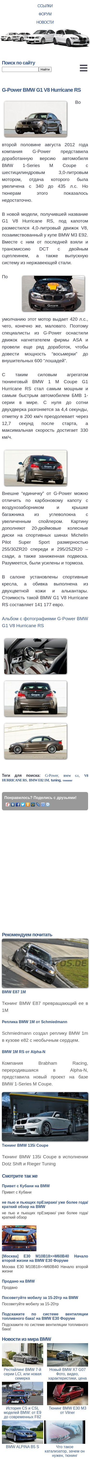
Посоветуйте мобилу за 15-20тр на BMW (40, 1298)
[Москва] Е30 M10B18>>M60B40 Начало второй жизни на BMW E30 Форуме (45, 1258)
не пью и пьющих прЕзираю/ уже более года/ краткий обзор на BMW (45, 1204)
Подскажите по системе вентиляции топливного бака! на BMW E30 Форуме (45, 1316)
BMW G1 (71, 776)
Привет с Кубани (16, 1192)
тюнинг (67, 780)
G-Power (51, 775)
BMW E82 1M (39, 780)
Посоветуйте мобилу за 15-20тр (30, 1304)
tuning (55, 780)
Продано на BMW (18, 1281)
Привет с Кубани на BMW (26, 1186)
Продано (10, 1287)
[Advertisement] (45, 865)
